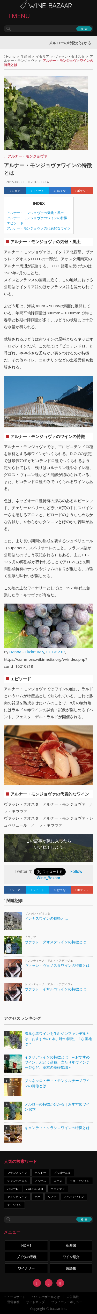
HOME (26, 1245)
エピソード (15, 223)
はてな (60, 190)
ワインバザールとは (46, 1297)
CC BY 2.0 (54, 651)
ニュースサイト (15, 1297)
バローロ (13, 1189)
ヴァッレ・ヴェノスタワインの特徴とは (57, 965)
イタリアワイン (79, 1181)
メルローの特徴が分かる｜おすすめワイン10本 (57, 1107)
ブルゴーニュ (62, 1173)
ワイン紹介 (71, 1256)
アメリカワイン (17, 1197)
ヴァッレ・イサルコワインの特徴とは (55, 988)
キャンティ (58, 1189)
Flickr (30, 651)
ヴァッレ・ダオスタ (69, 56)
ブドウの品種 (26, 1256)
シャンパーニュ (17, 1181)
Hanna (15, 651)
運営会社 (13, 1302)
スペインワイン (74, 1197)
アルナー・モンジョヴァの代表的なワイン (39, 228)
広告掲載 (72, 1297)
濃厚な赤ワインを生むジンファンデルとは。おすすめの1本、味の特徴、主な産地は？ (58, 1038)
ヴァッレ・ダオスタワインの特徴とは (55, 941)
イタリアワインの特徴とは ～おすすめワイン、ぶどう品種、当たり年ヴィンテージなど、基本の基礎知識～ (57, 1062)
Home (11, 56)
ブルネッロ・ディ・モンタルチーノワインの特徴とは (57, 1083)
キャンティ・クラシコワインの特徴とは (57, 1127)
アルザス (40, 1181)
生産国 (26, 56)
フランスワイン (17, 1173)
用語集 (71, 1268)
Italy (40, 651)
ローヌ (58, 1181)
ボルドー (40, 1173)
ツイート (37, 190)
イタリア (42, 56)
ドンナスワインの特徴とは (46, 918)
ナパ (37, 1197)
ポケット (82, 190)
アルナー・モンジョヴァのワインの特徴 (37, 218)
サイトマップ (35, 1302)
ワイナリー (26, 1268)
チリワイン (14, 1205)
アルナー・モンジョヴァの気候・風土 (35, 213)
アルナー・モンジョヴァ (27, 156)
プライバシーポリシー (66, 1302)
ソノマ (52, 1197)
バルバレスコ (34, 1189)
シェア (15, 190)
